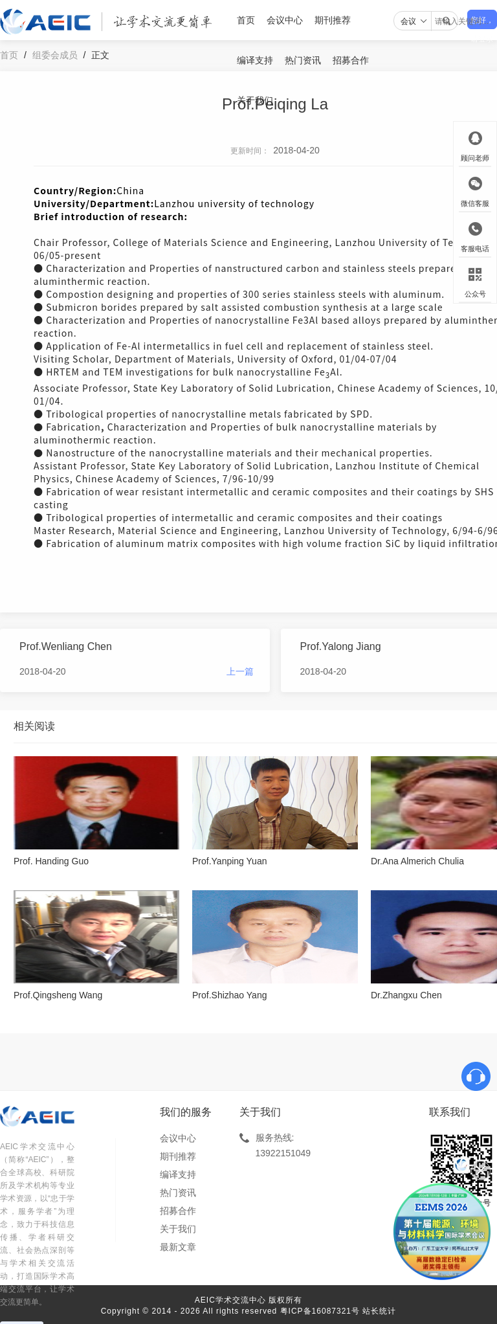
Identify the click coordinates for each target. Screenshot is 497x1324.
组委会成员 (55, 55)
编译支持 (255, 60)
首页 (246, 20)
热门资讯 (303, 60)
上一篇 (240, 671)
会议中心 (285, 20)
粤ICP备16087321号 (320, 1311)
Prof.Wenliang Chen (65, 646)
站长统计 (379, 1311)
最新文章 (178, 1247)
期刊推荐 (333, 20)
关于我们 (255, 100)
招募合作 (351, 60)
